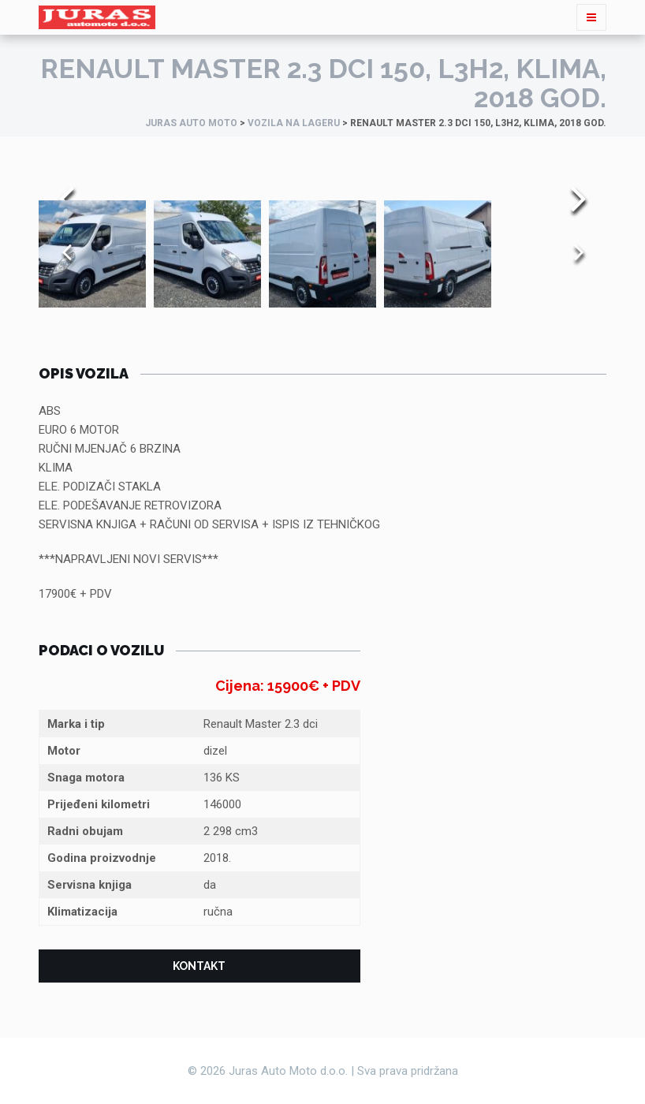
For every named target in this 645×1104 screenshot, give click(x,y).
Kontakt (199, 966)
